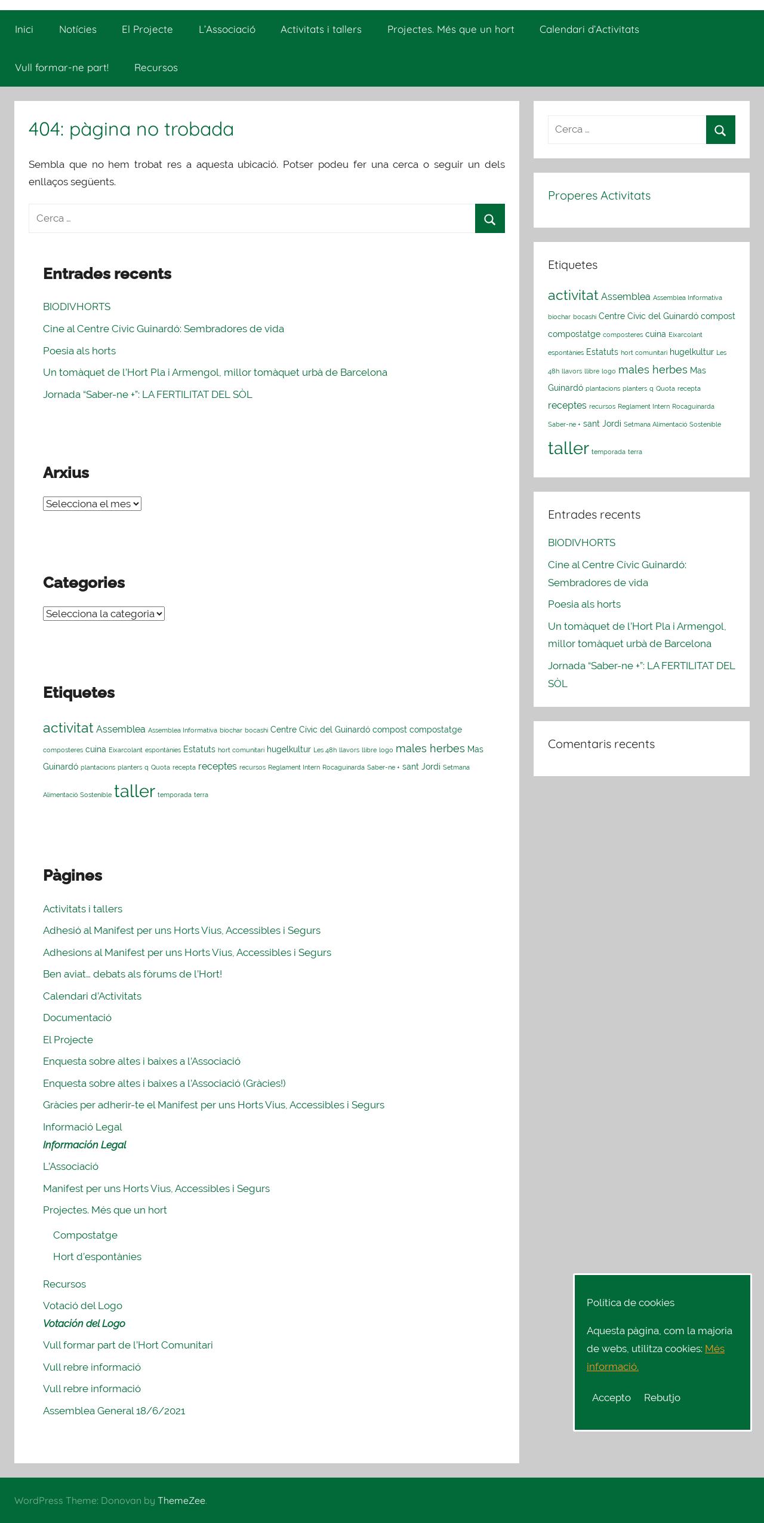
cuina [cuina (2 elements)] (95, 749)
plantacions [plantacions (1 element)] (98, 767)
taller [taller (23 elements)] (134, 790)
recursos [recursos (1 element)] (252, 767)
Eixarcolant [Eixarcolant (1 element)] (126, 749)
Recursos (156, 67)
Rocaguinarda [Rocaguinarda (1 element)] (343, 767)
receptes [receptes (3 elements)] (217, 766)
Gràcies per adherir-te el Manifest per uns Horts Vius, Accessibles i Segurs (213, 1105)
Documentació (77, 1017)
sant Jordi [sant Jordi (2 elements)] (421, 766)
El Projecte (147, 29)
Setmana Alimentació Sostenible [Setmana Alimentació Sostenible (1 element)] (672, 424)
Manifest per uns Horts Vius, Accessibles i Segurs (156, 1188)
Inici (24, 29)
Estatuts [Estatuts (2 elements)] (199, 749)
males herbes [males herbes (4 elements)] (430, 748)
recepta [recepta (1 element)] (184, 767)
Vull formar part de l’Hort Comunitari (128, 1345)
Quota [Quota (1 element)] (160, 767)
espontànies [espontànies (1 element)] (163, 749)
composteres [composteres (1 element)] (63, 749)
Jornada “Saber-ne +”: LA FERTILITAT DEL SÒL (147, 394)
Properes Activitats (599, 195)
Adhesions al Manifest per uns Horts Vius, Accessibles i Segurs (187, 952)
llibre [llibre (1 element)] (369, 749)
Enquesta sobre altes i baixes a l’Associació (142, 1061)
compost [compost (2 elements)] (389, 729)
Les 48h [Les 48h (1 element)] (325, 749)
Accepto (611, 1398)
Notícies (78, 29)
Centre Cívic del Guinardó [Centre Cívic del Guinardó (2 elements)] (320, 729)
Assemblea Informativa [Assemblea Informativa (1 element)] (182, 730)
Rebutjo (662, 1398)
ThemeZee (181, 1500)
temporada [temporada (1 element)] (175, 794)
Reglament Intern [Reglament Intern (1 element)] (294, 767)
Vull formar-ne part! (62, 67)
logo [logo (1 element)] (386, 749)
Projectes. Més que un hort (451, 29)
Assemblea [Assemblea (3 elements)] (121, 729)
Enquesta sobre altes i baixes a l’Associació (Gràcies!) (164, 1083)
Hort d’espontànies (97, 1256)
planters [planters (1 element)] (130, 767)
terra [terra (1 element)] (201, 794)
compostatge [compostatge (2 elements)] (435, 729)
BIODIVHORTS (76, 306)
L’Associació (227, 29)
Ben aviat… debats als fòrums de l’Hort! (132, 974)
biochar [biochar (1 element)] (231, 730)
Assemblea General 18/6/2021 (114, 1411)
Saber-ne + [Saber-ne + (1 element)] (383, 767)
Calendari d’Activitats (589, 29)
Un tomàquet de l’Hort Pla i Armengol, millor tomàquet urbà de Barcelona (215, 372)
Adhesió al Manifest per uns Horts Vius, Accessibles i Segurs (182, 930)
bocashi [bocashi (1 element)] (256, 730)
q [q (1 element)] (146, 767)
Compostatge (85, 1235)
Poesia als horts (79, 351)
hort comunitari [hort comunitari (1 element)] (241, 749)
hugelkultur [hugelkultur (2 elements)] (289, 749)
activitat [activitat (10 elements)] (68, 727)
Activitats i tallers (321, 29)
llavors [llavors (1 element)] (349, 749)
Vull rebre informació (92, 1367)
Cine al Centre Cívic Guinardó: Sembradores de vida (163, 329)
